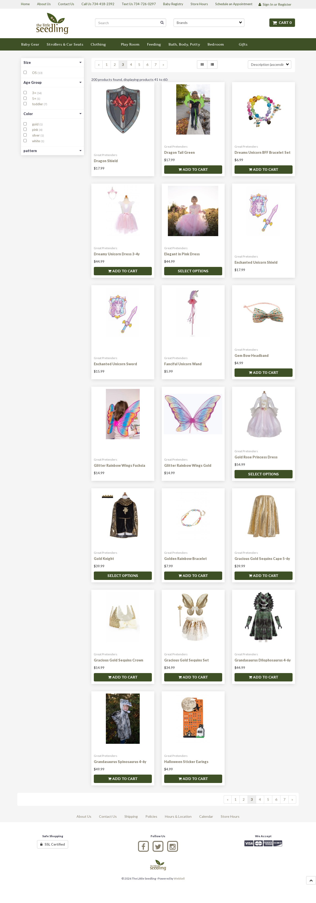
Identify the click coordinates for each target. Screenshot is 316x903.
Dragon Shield (106, 161)
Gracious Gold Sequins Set (186, 660)
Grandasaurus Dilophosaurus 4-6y (263, 660)
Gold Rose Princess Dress (256, 457)
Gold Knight (104, 558)
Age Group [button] (52, 82)
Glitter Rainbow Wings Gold (187, 465)
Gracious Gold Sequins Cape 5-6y (262, 558)
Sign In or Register (274, 4)
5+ (34, 99)
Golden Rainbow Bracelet (185, 558)
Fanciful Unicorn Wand (183, 364)
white (36, 141)
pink (35, 130)
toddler (38, 104)
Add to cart (193, 169)
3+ (34, 93)
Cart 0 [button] (282, 22)
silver (36, 135)
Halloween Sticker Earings (186, 762)
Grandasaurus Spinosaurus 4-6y (120, 762)
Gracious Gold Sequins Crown (118, 660)
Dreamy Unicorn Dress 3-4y (117, 254)
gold (35, 124)
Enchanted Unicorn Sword (115, 364)
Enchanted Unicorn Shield (256, 262)
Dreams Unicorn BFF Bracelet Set (263, 152)
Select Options (193, 271)
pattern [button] (52, 151)
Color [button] (52, 114)
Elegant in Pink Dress (182, 254)
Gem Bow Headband (252, 355)
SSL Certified (52, 844)
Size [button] (52, 62)
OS (35, 73)
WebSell (179, 878)
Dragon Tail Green (179, 152)
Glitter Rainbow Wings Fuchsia (119, 465)
